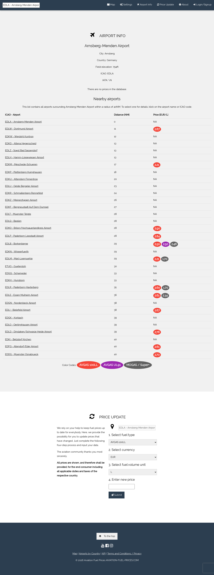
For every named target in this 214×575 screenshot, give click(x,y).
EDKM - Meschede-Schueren (21, 164)
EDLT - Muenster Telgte (18, 214)
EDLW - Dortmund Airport (19, 128)
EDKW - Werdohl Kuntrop (19, 136)
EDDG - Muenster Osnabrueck (21, 354)
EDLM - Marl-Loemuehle (19, 258)
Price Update (165, 4)
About (183, 4)
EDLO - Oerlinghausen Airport (21, 324)
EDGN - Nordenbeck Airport (20, 303)
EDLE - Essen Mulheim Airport (21, 295)
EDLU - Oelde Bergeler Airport (21, 186)
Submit (116, 495)
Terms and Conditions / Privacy (124, 553)
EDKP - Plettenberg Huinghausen (23, 172)
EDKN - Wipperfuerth (17, 251)
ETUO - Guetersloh (15, 266)
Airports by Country (89, 553)
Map (111, 4)
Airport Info (144, 4)
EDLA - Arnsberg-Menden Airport (23, 121)
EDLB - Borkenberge (16, 243)
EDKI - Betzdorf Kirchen (18, 339)
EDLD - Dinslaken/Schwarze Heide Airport (28, 331)
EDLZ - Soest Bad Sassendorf (21, 150)
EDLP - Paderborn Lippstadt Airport (24, 235)
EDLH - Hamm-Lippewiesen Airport (24, 157)
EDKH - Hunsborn (15, 280)
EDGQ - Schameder (16, 273)
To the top (107, 536)
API (104, 553)
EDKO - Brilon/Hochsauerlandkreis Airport (28, 228)
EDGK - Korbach (14, 317)
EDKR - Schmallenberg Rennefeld (24, 193)
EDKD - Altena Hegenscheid (20, 143)
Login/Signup (202, 4)
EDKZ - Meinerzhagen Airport (21, 200)
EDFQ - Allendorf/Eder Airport (21, 346)
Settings (126, 4)
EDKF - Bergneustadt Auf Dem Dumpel (26, 207)
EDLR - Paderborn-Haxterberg (21, 287)
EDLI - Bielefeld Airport (17, 310)
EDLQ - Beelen (13, 221)
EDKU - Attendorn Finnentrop (21, 179)
